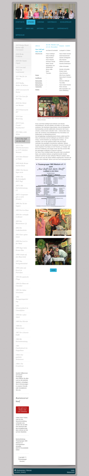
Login (73, 470)
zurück (53, 270)
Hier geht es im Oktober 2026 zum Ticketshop (22, 409)
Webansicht (71, 472)
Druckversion (19, 470)
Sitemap (29, 470)
